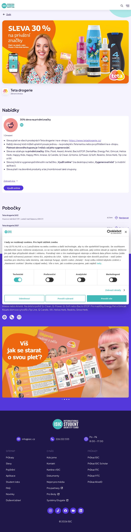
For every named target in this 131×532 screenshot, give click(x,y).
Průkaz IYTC (94, 475)
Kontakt (51, 463)
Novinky (10, 494)
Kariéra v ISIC (53, 469)
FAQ (8, 488)
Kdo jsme (52, 457)
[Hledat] (122, 5)
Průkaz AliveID (95, 481)
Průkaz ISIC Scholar (98, 463)
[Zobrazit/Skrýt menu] (127, 5)
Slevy (9, 463)
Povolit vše (106, 298)
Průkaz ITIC (93, 469)
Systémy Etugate (57, 500)
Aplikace (10, 475)
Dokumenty (53, 475)
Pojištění (10, 469)
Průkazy (10, 457)
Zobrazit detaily (113, 290)
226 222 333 (62, 439)
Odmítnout (24, 298)
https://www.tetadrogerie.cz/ (85, 140)
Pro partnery (55, 488)
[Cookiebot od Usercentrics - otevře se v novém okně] (109, 232)
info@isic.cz (28, 439)
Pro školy (53, 494)
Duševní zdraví (13, 500)
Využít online (13, 188)
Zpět (6, 14)
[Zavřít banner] (126, 232)
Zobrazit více (11, 181)
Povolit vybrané (65, 298)
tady (99, 263)
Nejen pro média (55, 481)
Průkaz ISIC (93, 457)
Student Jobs (13, 481)
